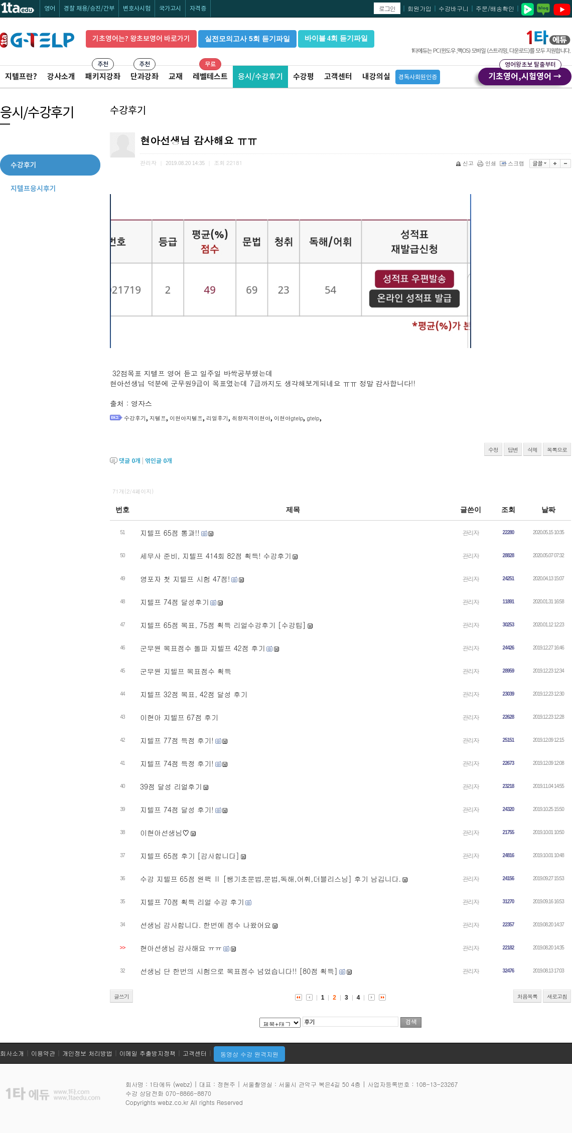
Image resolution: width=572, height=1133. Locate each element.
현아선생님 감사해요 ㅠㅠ (181, 948)
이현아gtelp (288, 418)
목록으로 (557, 449)
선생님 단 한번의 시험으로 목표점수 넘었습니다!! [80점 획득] (239, 971)
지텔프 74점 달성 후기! (177, 809)
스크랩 (512, 163)
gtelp (313, 418)
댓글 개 (129, 460)
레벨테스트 (210, 76)
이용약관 (43, 1053)
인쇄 (487, 163)
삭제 (532, 449)
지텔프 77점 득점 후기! (177, 740)
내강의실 (376, 76)
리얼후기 (217, 418)
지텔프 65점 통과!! (170, 533)
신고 (465, 163)
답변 (513, 449)
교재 (176, 76)
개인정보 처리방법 (87, 1053)
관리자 (471, 532)
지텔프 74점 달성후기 (174, 602)
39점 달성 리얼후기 (171, 786)
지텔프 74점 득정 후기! (177, 763)
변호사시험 (137, 8)
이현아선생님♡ (164, 833)
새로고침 (557, 996)
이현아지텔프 (186, 418)
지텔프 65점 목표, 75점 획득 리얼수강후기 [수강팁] (223, 625)
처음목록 (527, 996)
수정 (493, 449)
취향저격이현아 (251, 418)
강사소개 (61, 76)
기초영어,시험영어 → (524, 75)
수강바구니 (454, 8)
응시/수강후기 (260, 76)
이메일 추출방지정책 (147, 1053)
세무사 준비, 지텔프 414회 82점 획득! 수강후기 (216, 556)
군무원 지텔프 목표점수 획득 (185, 671)
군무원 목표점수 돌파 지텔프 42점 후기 (202, 648)
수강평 (303, 76)
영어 (49, 8)
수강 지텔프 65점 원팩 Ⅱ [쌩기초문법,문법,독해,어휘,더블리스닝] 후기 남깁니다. (270, 879)
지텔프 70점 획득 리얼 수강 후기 (192, 902)
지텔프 (158, 418)
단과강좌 (144, 76)
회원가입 (419, 8)
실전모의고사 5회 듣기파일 (247, 39)
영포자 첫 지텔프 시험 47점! (185, 579)
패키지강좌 (102, 76)
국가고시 (170, 8)
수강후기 (135, 418)
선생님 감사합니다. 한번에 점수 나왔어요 (205, 925)
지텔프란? (21, 76)
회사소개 (12, 1053)
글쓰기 (121, 996)
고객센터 (338, 76)
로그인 (387, 8)
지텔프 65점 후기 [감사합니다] (189, 856)
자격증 (198, 8)
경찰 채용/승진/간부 (89, 8)
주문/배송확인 (495, 8)
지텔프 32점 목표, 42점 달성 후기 (193, 694)
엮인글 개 (158, 460)
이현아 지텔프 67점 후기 (179, 717)
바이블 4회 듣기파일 (336, 38)
